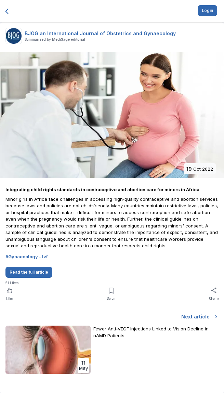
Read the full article (29, 272)
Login (207, 10)
